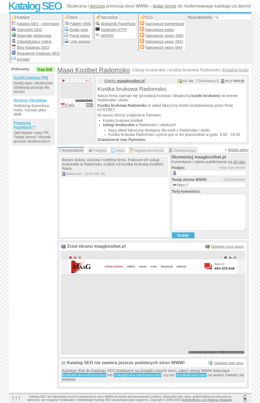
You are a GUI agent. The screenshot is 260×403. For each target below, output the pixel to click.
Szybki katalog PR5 (31, 77)
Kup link (44, 69)
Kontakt (23, 59)
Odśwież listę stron (229, 363)
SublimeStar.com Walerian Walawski (206, 399)
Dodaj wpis (79, 29)
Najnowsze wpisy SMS (164, 35)
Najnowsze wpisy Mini (163, 47)
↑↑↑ (16, 397)
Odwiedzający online (34, 41)
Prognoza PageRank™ (25, 125)
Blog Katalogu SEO (33, 47)
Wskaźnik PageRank (118, 24)
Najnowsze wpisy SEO (164, 41)
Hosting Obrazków (30, 100)
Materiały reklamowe (34, 35)
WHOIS (107, 35)
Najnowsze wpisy (159, 29)
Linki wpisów (80, 41)
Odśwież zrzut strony (227, 246)
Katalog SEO (34, 6)
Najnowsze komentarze (165, 24)
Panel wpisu (80, 35)
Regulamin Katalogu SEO (38, 53)
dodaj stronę (164, 6)
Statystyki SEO (29, 29)
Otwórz (124, 81)
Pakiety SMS (80, 24)
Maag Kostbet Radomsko (93, 70)
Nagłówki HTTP (114, 29)
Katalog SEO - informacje (38, 24)
